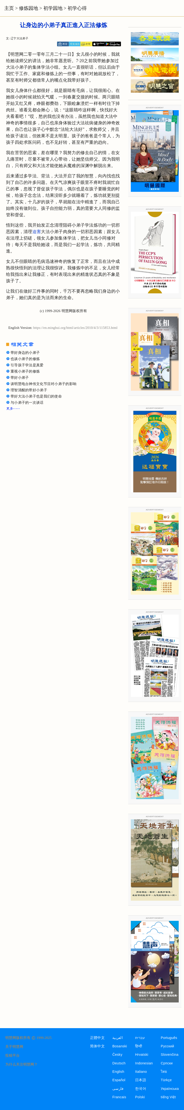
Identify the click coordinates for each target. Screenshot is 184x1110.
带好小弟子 (20, 378)
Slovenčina (169, 1054)
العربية (117, 1038)
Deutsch (119, 1063)
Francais (119, 1097)
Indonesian (144, 1063)
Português (169, 1038)
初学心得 (77, 8)
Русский (167, 1046)
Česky (117, 1054)
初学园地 (53, 8)
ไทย (164, 1072)
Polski (140, 1097)
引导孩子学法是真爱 (27, 365)
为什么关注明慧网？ (21, 1064)
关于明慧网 (14, 1047)
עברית (140, 1038)
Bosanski (119, 1046)
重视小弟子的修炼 (25, 371)
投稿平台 (12, 1055)
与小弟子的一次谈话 (27, 402)
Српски (167, 1063)
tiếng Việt (168, 1097)
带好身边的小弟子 (25, 353)
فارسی (117, 1089)
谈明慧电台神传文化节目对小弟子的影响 (43, 384)
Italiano (141, 1072)
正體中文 (97, 1038)
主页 (9, 8)
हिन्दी (138, 1046)
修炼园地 (28, 8)
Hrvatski (141, 1054)
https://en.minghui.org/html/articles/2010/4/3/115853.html (75, 328)
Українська (170, 1089)
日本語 (140, 1080)
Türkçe (166, 1080)
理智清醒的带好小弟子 (29, 390)
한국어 (140, 1089)
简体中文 (97, 1046)
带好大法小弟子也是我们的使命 (36, 396)
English (118, 1072)
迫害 (36, 231)
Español (118, 1080)
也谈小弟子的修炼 (25, 359)
